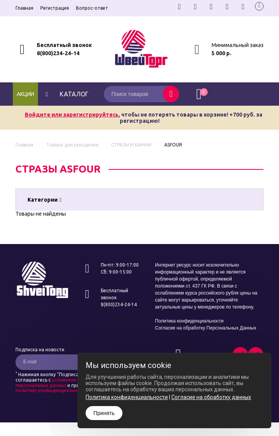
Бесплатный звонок (64, 45)
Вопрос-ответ (92, 7)
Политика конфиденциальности (189, 321)
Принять (104, 413)
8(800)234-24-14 (58, 53)
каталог (66, 94)
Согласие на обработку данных (211, 397)
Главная (24, 7)
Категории (45, 200)
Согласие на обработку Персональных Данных (205, 328)
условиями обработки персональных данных (59, 382)
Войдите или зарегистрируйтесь (72, 115)
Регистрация (54, 7)
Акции (25, 94)
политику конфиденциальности (52, 390)
